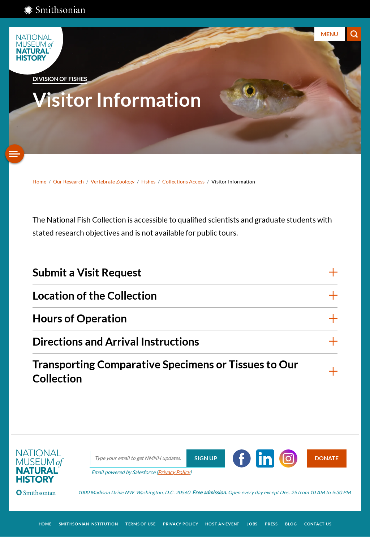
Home (39, 181)
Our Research (68, 181)
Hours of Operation (80, 318)
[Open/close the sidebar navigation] (14, 153)
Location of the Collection (95, 295)
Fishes (148, 181)
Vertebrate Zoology (112, 181)
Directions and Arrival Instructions (116, 341)
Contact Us (318, 524)
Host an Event (222, 524)
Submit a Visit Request (87, 272)
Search (354, 34)
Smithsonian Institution (88, 524)
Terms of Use (140, 524)
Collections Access (183, 181)
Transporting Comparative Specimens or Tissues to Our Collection (165, 371)
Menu (329, 33)
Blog (291, 524)
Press (271, 524)
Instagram (288, 458)
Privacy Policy (174, 472)
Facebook (242, 458)
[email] (157, 458)
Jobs (252, 524)
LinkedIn (265, 458)
